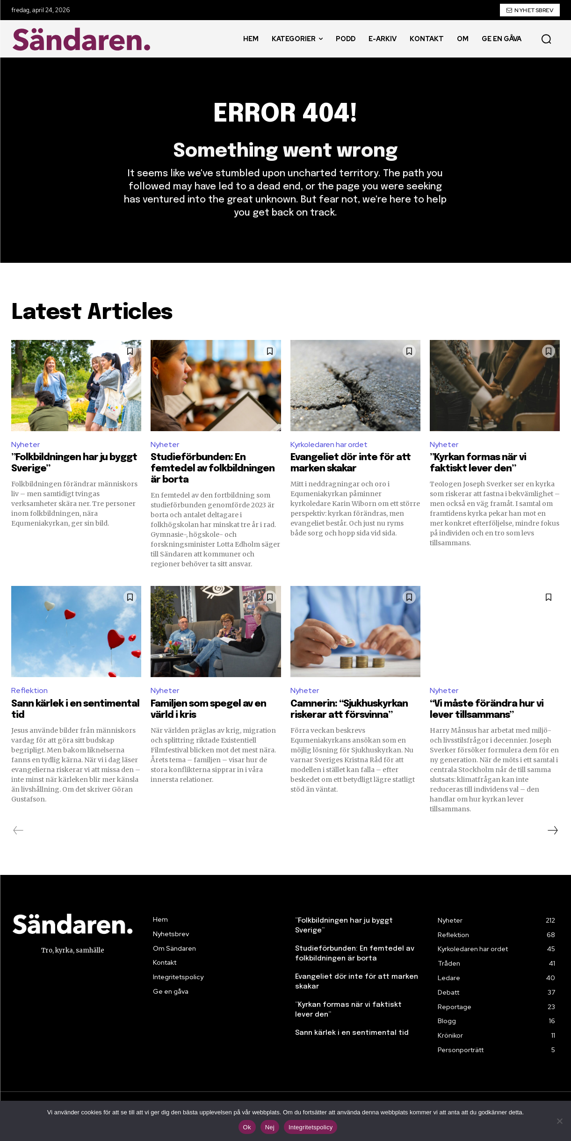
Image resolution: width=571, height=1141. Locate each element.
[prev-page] (18, 830)
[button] (546, 38)
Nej (270, 1127)
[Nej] (559, 1121)
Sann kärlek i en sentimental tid (352, 1033)
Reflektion (29, 690)
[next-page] (552, 830)
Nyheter (25, 444)
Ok (247, 1127)
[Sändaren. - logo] (83, 39)
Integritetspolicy (311, 1127)
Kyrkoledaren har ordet (329, 444)
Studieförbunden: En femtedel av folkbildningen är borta (213, 469)
